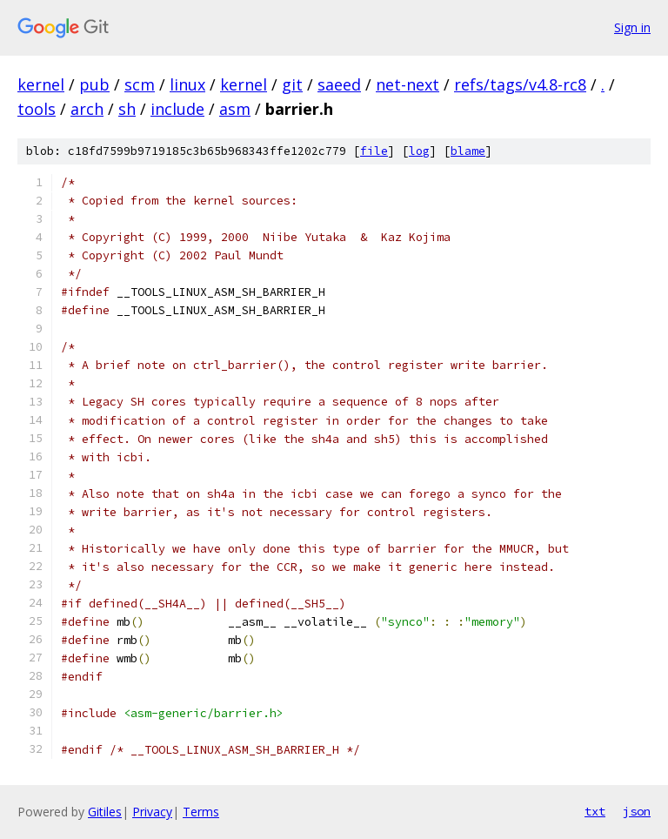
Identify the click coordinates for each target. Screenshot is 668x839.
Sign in (632, 27)
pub (94, 84)
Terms (201, 811)
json (637, 811)
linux (187, 84)
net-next (407, 84)
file (374, 151)
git (292, 84)
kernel (40, 84)
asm (234, 108)
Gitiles (105, 811)
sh (127, 108)
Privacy (152, 811)
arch (87, 108)
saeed (339, 84)
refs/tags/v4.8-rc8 (520, 84)
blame (468, 151)
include (177, 108)
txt (594, 811)
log (419, 151)
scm (139, 84)
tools (36, 108)
